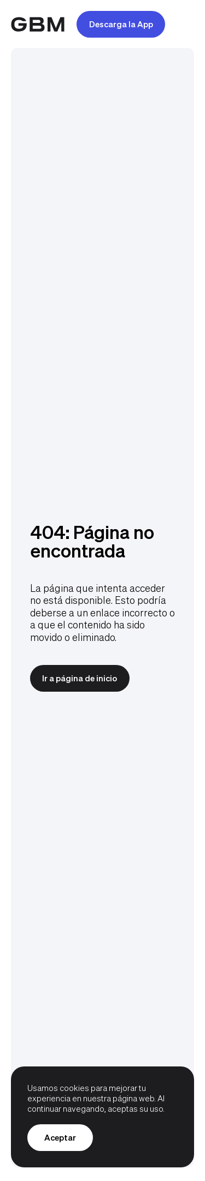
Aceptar (60, 1137)
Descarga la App (121, 24)
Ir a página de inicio (79, 678)
